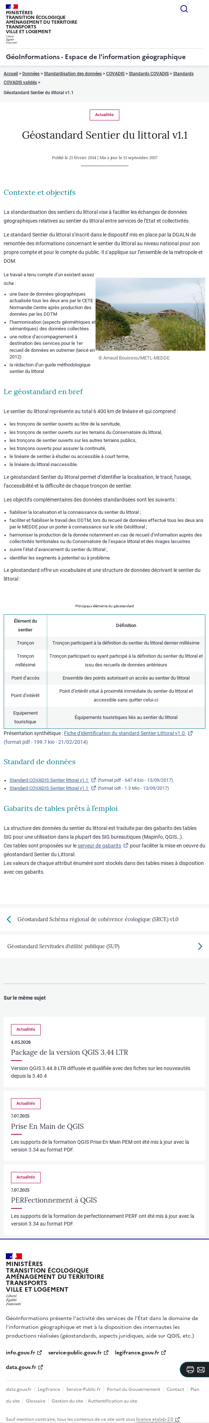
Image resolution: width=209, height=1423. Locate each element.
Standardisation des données (73, 73)
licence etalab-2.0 (154, 1419)
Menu (198, 8)
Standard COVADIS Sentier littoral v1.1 (49, 780)
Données (31, 73)
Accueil (11, 73)
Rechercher (184, 8)
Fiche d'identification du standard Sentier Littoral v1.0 (125, 733)
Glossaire (35, 1401)
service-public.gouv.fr (75, 1353)
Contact (175, 1389)
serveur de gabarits (99, 846)
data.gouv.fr (21, 1367)
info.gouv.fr (20, 1353)
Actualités (104, 114)
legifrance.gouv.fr (137, 1353)
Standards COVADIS (149, 73)
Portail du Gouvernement (133, 1389)
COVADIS (115, 73)
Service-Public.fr (83, 1389)
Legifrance (49, 1389)
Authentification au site (112, 1401)
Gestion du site (67, 1401)
